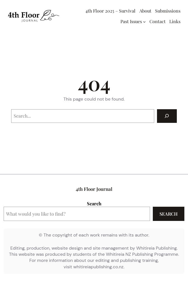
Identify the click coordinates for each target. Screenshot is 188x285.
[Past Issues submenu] (144, 21)
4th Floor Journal (94, 189)
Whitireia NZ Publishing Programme (142, 254)
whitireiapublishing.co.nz (98, 267)
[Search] (167, 116)
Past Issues (131, 21)
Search (94, 203)
